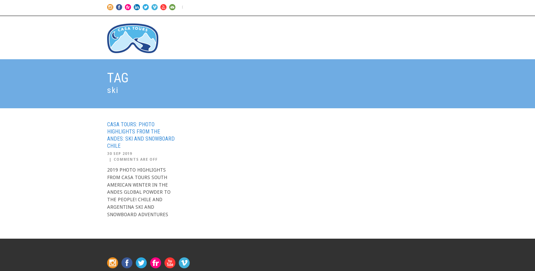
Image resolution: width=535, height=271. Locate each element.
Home (270, 27)
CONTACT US (407, 27)
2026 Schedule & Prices (352, 27)
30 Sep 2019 (119, 154)
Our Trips (300, 27)
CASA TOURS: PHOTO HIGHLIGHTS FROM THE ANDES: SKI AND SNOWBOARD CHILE (141, 135)
